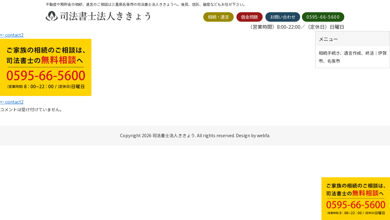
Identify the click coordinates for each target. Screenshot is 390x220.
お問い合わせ (283, 17)
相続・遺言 (218, 17)
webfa (263, 135)
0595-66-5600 (323, 17)
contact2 (11, 35)
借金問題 (249, 17)
